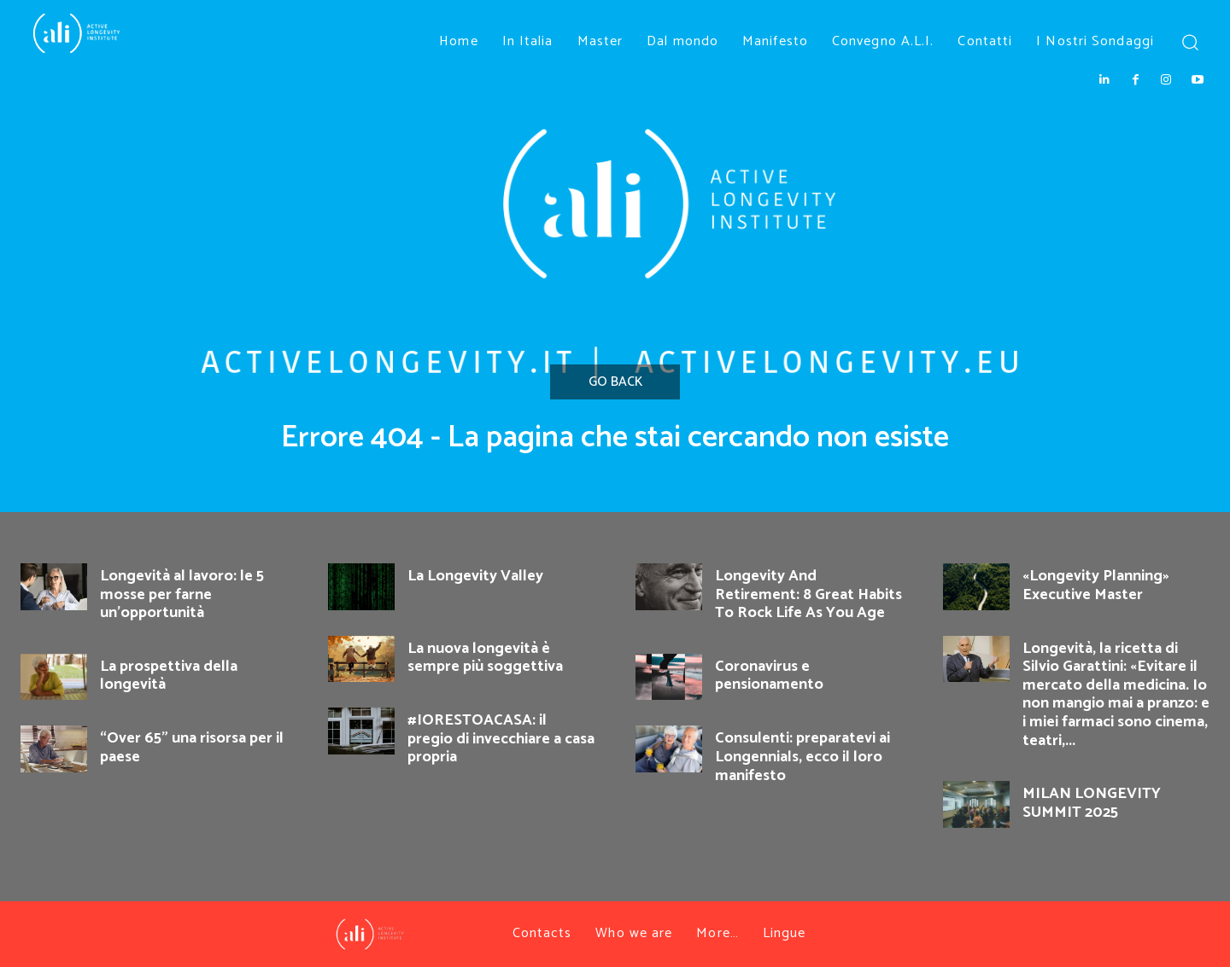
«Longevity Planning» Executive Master (1095, 585)
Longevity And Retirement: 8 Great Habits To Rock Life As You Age (808, 594)
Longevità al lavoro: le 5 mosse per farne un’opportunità (182, 594)
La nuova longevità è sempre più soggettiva (485, 658)
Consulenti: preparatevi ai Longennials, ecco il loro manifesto (802, 756)
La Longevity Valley (475, 576)
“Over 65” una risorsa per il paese (192, 747)
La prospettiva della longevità (168, 676)
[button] (1189, 41)
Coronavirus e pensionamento (769, 676)
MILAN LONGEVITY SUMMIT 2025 (1091, 803)
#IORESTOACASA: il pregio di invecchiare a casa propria (500, 739)
